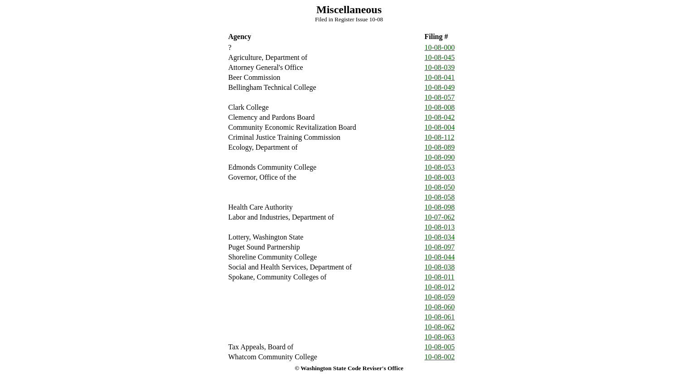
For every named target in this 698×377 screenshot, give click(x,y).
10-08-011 (440, 277)
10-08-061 (440, 317)
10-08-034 (440, 237)
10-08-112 (440, 137)
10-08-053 (440, 167)
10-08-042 (440, 117)
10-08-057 (440, 97)
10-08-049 (440, 87)
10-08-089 (440, 147)
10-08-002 (440, 357)
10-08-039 (440, 67)
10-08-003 (440, 177)
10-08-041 (440, 77)
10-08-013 (440, 227)
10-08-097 (440, 247)
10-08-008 (440, 107)
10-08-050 (440, 187)
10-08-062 (440, 327)
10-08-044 (440, 257)
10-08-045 (440, 57)
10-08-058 (440, 197)
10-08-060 (440, 307)
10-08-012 (440, 287)
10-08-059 (440, 297)
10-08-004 (440, 127)
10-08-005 (440, 347)
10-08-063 (440, 337)
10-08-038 (440, 267)
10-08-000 (440, 47)
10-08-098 (440, 207)
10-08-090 (440, 157)
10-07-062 (440, 217)
